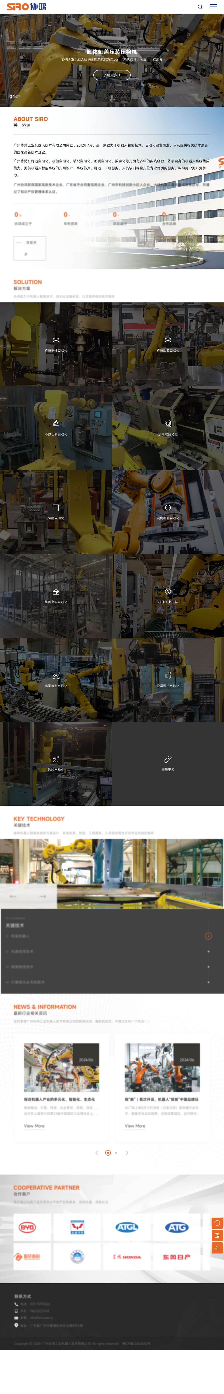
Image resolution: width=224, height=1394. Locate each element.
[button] (93, 1179)
